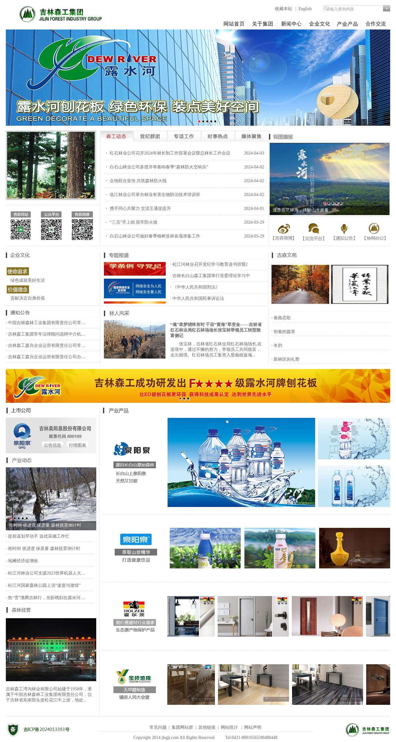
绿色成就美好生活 (27, 280)
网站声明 (252, 727)
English (305, 8)
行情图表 (77, 445)
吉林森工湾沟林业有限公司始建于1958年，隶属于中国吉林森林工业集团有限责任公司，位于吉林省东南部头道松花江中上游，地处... (49, 694)
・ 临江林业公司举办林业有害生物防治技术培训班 (152, 194)
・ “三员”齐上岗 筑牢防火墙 (130, 222)
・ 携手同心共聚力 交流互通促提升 (137, 208)
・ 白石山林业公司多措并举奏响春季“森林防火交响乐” (156, 167)
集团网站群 (182, 727)
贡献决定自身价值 (27, 298)
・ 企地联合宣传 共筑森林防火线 (135, 181)
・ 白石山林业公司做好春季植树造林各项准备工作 (152, 236)
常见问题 (158, 727)
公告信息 (52, 445)
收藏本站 (284, 8)
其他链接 (207, 727)
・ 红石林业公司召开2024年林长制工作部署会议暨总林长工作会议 (167, 153)
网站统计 (229, 727)
